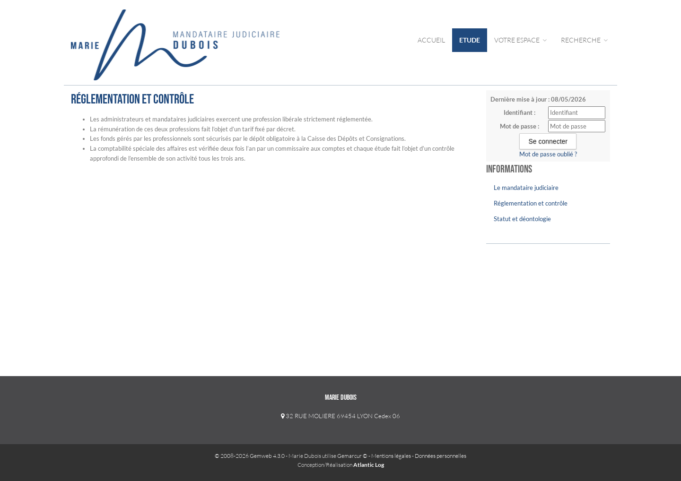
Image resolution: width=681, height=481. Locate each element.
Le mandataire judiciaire (526, 187)
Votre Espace (520, 40)
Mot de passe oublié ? (548, 154)
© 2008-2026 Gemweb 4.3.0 (250, 455)
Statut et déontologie (522, 219)
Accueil (431, 40)
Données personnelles (440, 455)
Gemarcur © (352, 455)
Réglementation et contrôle (531, 203)
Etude (469, 40)
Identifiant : (519, 112)
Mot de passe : (519, 126)
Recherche (584, 40)
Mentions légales (391, 455)
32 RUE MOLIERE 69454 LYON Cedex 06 (340, 416)
